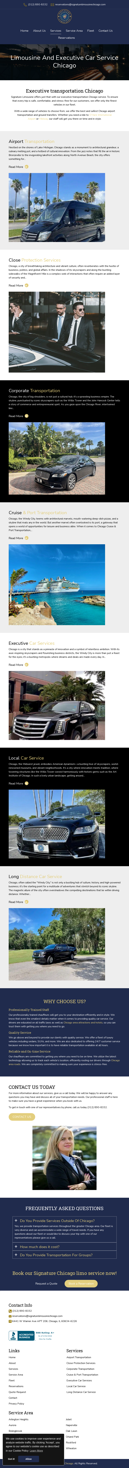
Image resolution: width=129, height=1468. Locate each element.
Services (13, 1369)
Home (12, 1357)
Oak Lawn (71, 1431)
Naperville (71, 1425)
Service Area (16, 1375)
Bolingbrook (15, 1431)
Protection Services (35, 260)
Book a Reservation (81, 1284)
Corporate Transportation (80, 1369)
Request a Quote (46, 1284)
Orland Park (72, 1437)
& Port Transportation (38, 513)
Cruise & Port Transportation (82, 1375)
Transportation (31, 141)
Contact (13, 1398)
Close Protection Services (81, 1363)
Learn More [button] (36, 1450)
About (12, 1363)
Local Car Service (76, 1386)
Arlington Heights (18, 1419)
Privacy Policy (16, 1403)
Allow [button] (29, 1459)
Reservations (66, 38)
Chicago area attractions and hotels (83, 1022)
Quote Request (17, 1392)
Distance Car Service (35, 876)
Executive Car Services (79, 1380)
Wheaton (71, 1448)
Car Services (32, 643)
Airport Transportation (79, 1357)
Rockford (71, 1442)
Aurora (12, 1425)
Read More (18, 167)
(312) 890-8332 (38, 4)
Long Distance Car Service (81, 1392)
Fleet (12, 1380)
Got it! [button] (11, 1459)
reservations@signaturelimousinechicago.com (80, 4)
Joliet (69, 1419)
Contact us (22, 1117)
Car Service (26, 758)
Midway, (43, 119)
